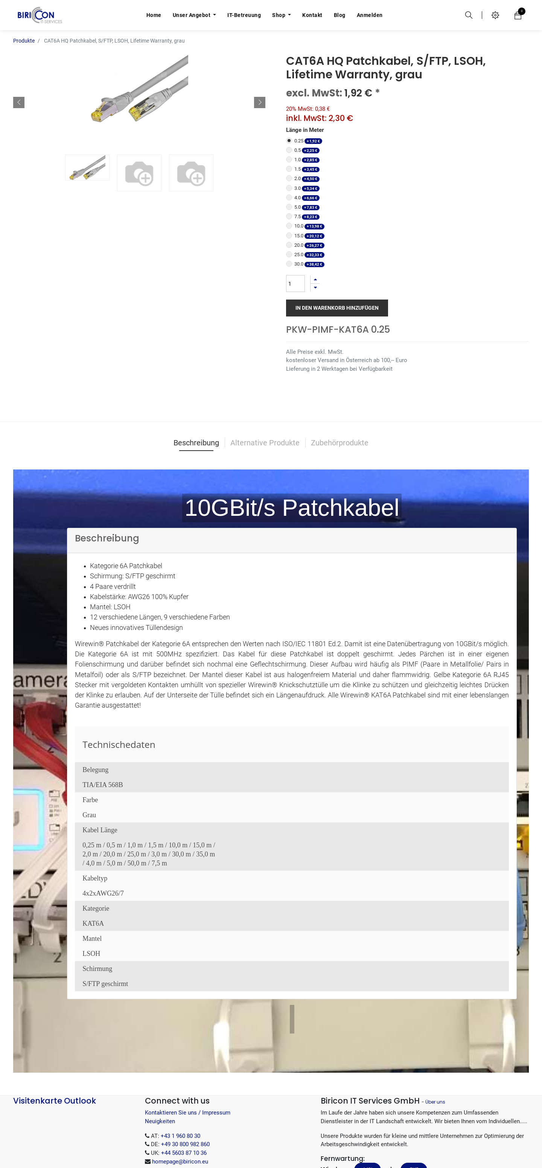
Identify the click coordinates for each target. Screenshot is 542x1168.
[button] (18, 91)
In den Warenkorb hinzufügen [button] (337, 288)
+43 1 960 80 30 (180, 1098)
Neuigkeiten (160, 1084)
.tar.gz (372, 1150)
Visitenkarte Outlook (54, 1063)
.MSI (367, 1132)
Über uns (435, 1065)
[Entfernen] (315, 268)
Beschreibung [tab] (196, 405)
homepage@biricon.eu (180, 1124)
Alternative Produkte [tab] (265, 405)
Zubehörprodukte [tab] (339, 405)
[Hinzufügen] (315, 260)
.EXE (414, 1132)
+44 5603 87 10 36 (184, 1116)
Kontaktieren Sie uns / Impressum (187, 1075)
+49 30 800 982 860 (185, 1107)
